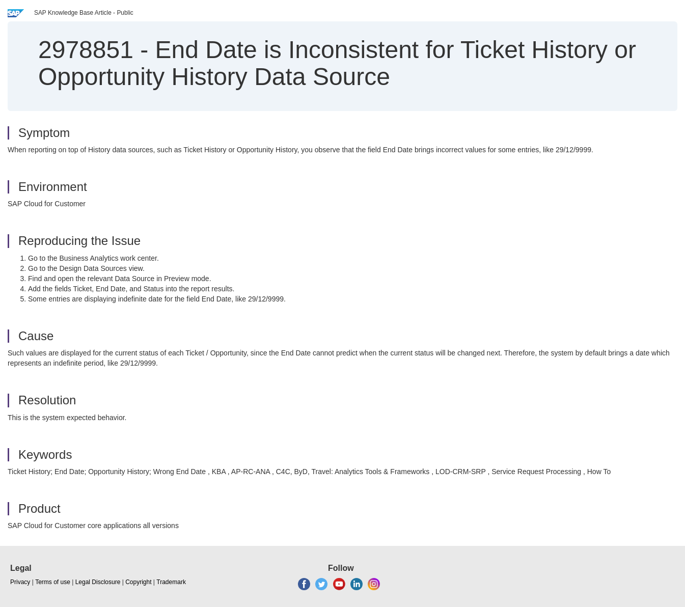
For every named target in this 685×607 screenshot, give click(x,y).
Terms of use (52, 582)
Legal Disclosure (98, 582)
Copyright (138, 582)
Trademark (171, 582)
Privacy (20, 582)
